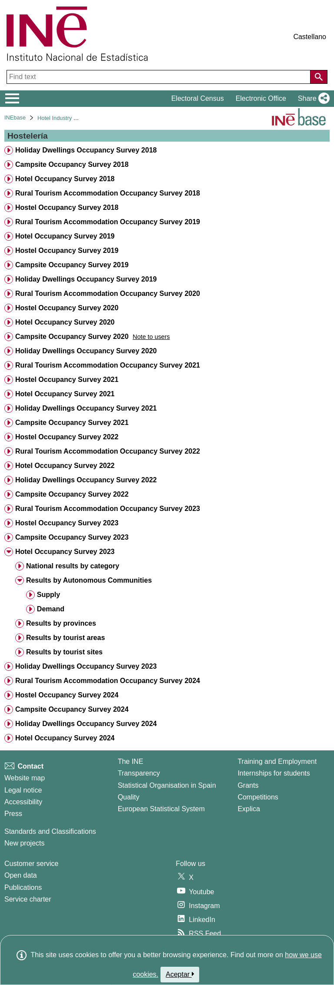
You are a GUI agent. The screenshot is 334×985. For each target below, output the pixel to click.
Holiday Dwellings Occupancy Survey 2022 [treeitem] (86, 480)
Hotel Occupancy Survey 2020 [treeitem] (65, 322)
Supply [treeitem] (48, 594)
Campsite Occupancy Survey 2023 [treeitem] (72, 537)
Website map (24, 778)
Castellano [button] (309, 36)
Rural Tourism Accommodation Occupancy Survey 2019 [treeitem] (107, 222)
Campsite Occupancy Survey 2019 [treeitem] (72, 265)
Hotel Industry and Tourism (70, 118)
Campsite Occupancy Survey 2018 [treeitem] (72, 164)
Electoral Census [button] (197, 98)
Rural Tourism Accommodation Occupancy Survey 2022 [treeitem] (107, 451)
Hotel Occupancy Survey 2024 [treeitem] (65, 738)
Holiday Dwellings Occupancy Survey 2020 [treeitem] (86, 351)
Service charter (27, 899)
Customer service (31, 863)
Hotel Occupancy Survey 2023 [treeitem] (65, 551)
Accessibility (23, 802)
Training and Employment (277, 761)
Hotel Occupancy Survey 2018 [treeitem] (65, 178)
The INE (131, 761)
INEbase (15, 117)
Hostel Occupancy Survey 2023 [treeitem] (66, 523)
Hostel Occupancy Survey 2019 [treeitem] (66, 250)
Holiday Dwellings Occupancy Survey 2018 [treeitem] (86, 150)
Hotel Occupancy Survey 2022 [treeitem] (65, 465)
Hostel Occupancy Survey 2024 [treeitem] (66, 695)
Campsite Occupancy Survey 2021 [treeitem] (72, 422)
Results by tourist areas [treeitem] (65, 637)
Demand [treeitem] (50, 609)
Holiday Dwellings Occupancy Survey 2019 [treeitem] (86, 279)
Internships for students (273, 773)
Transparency (139, 773)
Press (13, 813)
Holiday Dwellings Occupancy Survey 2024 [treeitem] (86, 723)
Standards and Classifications (50, 831)
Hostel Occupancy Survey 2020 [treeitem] (66, 308)
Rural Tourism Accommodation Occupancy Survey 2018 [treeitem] (107, 193)
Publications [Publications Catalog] (23, 887)
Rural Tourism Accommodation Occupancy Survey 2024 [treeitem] (107, 680)
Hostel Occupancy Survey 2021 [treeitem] (66, 379)
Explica (248, 809)
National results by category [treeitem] (72, 566)
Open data (20, 875)
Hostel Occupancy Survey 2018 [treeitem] (66, 207)
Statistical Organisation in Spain (167, 785)
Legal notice (23, 790)
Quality (129, 797)
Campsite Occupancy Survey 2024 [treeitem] (72, 709)
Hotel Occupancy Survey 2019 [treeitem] (65, 236)
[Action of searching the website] (318, 77)
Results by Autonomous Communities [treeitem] (89, 580)
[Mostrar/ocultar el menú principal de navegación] (12, 98)
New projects (24, 843)
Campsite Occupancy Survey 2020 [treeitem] (72, 336)
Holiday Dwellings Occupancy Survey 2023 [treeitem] (86, 666)
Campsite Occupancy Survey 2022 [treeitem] (72, 494)
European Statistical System (161, 809)
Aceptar (180, 974)
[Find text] (159, 77)
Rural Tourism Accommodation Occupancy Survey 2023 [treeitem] (107, 508)
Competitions (257, 797)
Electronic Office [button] (261, 98)
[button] (312, 98)
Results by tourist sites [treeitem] (64, 652)
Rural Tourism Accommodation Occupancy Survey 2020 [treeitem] (107, 293)
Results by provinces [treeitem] (61, 623)
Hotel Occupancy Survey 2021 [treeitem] (65, 394)
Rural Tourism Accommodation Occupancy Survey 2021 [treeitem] (107, 365)
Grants (247, 785)
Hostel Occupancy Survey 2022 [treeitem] (66, 437)
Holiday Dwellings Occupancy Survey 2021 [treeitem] (86, 408)
